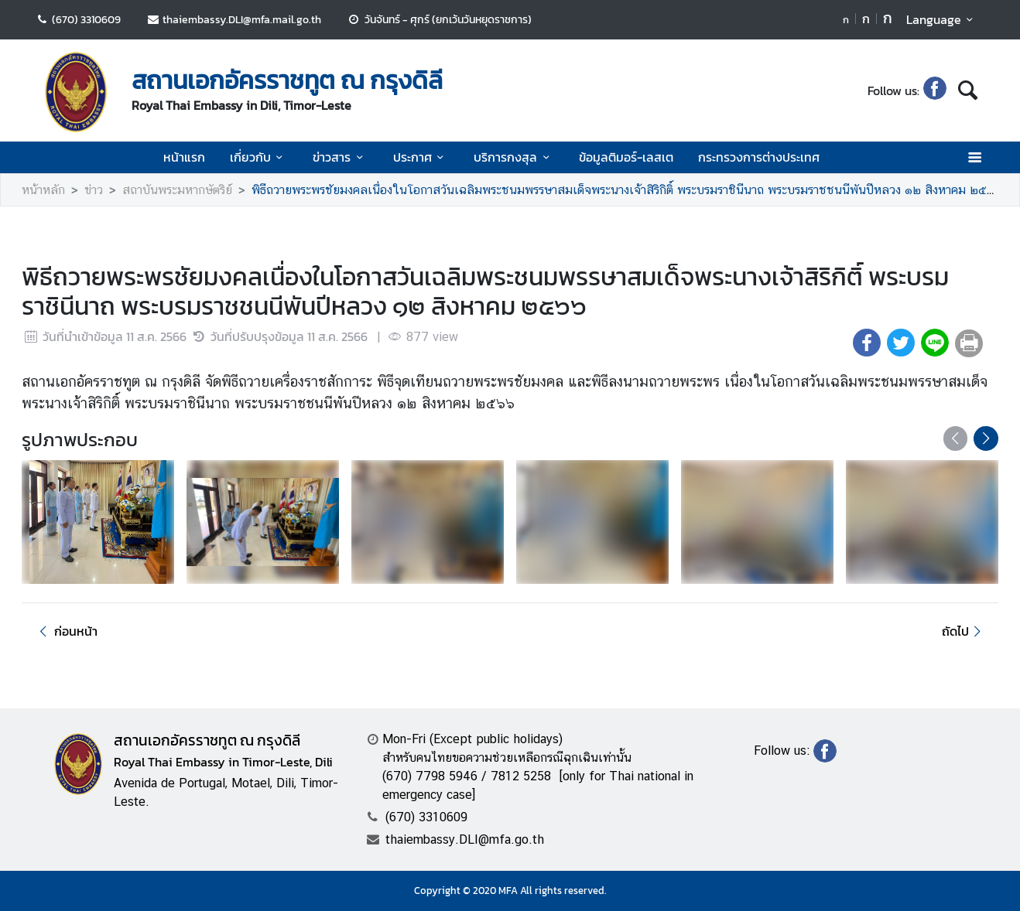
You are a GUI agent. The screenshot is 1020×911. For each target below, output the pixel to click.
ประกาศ (421, 157)
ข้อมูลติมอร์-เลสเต (626, 157)
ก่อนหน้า (66, 631)
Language (942, 19)
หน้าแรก (184, 157)
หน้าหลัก (43, 190)
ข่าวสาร (340, 157)
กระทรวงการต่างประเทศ (759, 157)
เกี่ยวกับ (259, 157)
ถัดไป (964, 631)
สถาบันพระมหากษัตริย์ (177, 190)
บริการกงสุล (514, 157)
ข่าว (93, 190)
